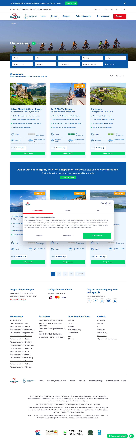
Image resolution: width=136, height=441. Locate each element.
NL (117, 9)
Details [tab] (68, 210)
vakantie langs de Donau (22, 333)
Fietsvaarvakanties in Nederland (21, 361)
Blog (105, 9)
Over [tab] (98, 210)
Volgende (80, 274)
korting (79, 86)
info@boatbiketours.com (58, 418)
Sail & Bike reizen (16, 320)
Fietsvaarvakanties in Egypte (20, 339)
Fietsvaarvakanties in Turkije (20, 364)
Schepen (66, 16)
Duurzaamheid (103, 16)
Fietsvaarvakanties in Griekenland (22, 345)
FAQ (111, 9)
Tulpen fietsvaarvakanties (19, 323)
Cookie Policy (102, 333)
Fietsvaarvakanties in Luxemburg (21, 358)
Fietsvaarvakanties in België (20, 326)
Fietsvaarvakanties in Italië (19, 351)
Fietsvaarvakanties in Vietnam (20, 367)
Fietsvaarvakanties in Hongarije (21, 348)
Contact (120, 16)
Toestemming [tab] (38, 210)
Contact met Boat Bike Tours (116, 381)
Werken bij (101, 320)
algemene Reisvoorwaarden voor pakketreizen (93, 398)
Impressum (101, 329)
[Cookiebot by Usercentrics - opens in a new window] (102, 203)
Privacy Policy (102, 336)
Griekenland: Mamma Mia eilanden (51, 337)
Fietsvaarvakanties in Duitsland (21, 336)
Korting (111, 64)
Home (43, 16)
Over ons (97, 9)
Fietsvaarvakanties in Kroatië (20, 355)
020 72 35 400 (20, 300)
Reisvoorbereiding (83, 16)
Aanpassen (68, 235)
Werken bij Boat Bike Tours (56, 381)
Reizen (54, 16)
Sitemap (71, 339)
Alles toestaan (97, 235)
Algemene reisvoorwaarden (107, 339)
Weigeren (38, 235)
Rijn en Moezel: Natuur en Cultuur (51, 320)
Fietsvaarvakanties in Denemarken (22, 329)
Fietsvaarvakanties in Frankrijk (20, 342)
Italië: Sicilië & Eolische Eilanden (50, 334)
